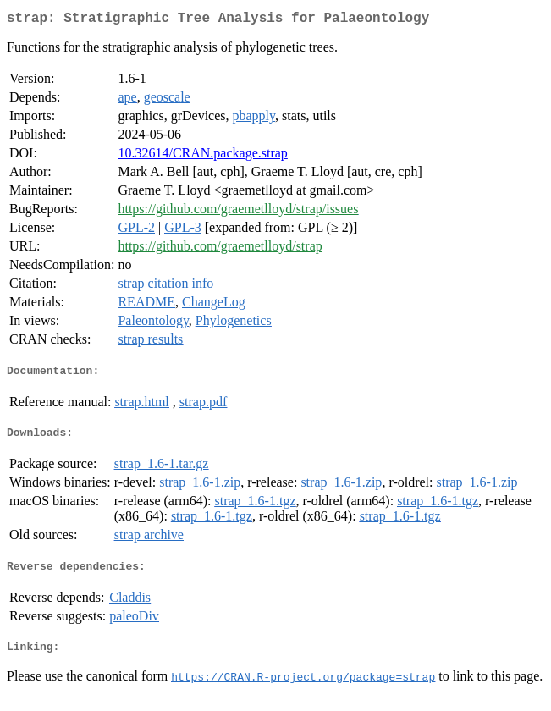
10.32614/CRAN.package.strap (202, 156)
